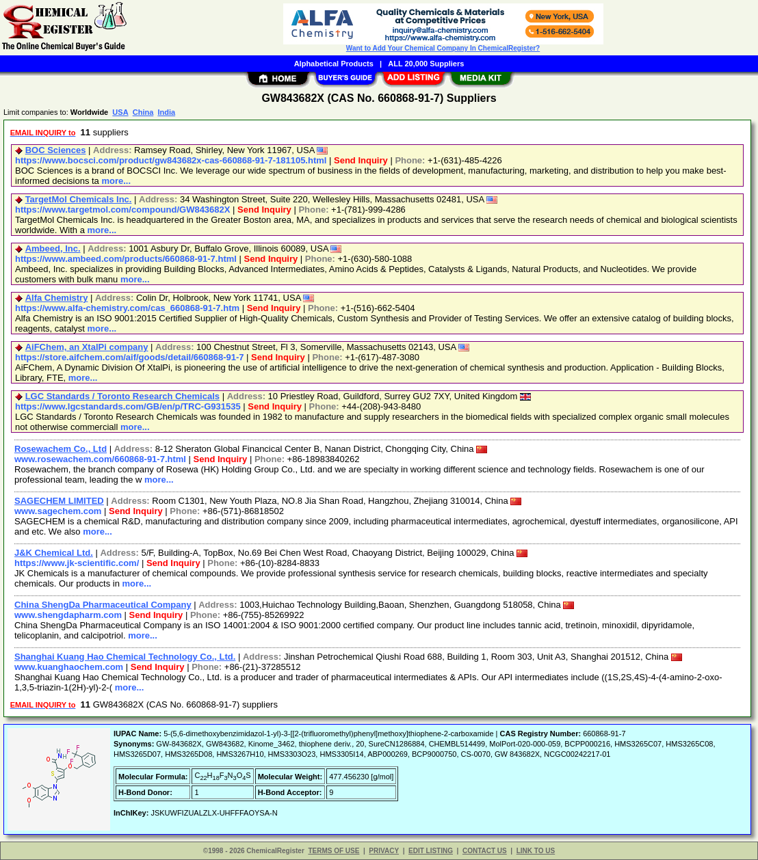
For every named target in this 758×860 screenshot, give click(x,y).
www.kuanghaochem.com (68, 667)
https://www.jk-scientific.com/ (76, 563)
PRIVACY (384, 851)
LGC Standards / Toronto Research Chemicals (122, 396)
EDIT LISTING (430, 851)
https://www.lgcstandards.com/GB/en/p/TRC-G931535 (128, 406)
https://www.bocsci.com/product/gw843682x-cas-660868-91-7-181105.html (170, 160)
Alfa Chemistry (56, 298)
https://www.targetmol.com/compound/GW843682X (122, 209)
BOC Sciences (55, 150)
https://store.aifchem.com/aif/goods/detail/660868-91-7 (129, 357)
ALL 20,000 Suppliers (426, 63)
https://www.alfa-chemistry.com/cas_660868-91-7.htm (127, 308)
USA (120, 112)
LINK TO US (536, 851)
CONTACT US (484, 851)
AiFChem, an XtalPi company (86, 347)
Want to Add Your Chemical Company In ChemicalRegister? (443, 48)
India (166, 112)
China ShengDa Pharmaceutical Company (103, 605)
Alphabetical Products (334, 63)
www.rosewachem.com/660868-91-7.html (100, 459)
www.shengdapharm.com (68, 615)
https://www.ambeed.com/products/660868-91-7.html (126, 259)
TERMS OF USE (333, 851)
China (143, 112)
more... (116, 181)
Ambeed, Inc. (53, 248)
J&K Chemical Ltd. (53, 553)
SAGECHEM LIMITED (59, 501)
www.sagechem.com (57, 511)
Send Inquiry (361, 160)
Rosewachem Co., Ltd (60, 449)
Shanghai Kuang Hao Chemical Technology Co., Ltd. (124, 656)
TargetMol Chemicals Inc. (78, 199)
